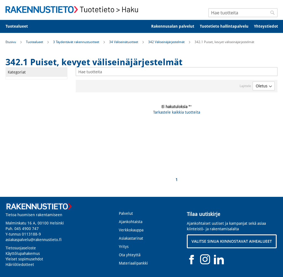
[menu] (141, 26)
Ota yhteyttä (129, 255)
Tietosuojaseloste (21, 248)
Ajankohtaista (130, 221)
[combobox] (242, 12)
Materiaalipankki (133, 263)
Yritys (124, 246)
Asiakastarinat (131, 238)
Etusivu (11, 42)
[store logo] (74, 9)
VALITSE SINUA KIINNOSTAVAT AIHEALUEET (232, 241)
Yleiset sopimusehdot (24, 259)
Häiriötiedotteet (20, 264)
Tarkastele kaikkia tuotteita (176, 112)
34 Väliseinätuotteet (124, 42)
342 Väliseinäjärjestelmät (166, 42)
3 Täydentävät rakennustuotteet (76, 42)
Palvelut (126, 213)
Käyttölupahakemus (23, 253)
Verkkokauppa (131, 230)
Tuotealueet (35, 42)
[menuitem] (20, 26)
